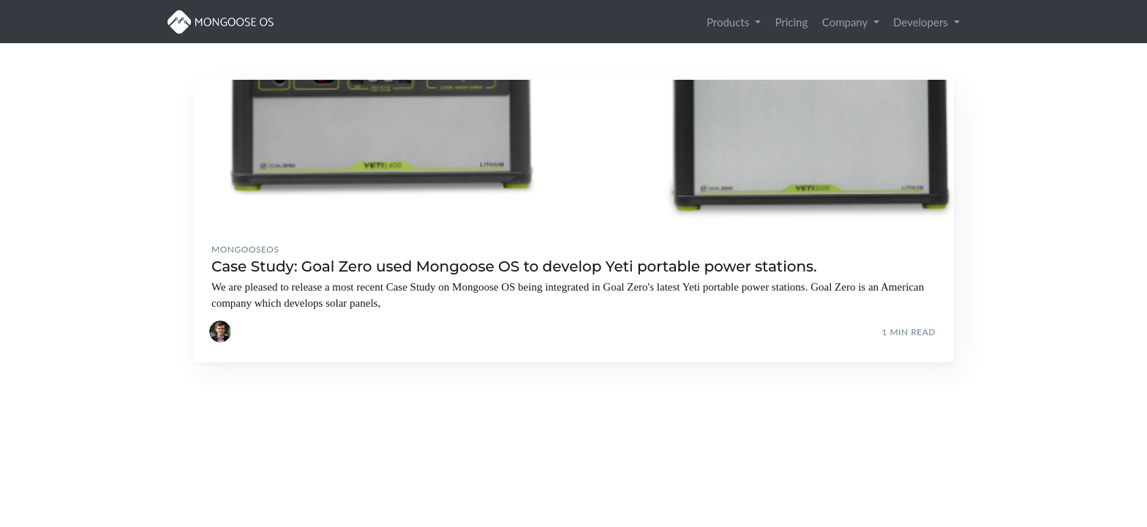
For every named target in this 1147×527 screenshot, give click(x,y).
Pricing (791, 22)
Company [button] (846, 22)
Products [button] (729, 22)
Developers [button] (922, 22)
